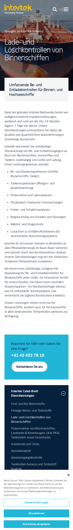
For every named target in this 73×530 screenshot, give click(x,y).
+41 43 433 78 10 (27, 355)
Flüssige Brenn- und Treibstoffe (31, 410)
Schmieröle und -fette (25, 444)
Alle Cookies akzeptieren (36, 525)
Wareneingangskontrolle (26, 457)
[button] (63, 393)
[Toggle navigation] (55, 9)
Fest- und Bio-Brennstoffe (28, 404)
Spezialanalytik (21, 451)
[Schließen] (68, 476)
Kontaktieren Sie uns (29, 367)
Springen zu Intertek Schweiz (24, 31)
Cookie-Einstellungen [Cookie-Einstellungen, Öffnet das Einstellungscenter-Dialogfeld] (37, 503)
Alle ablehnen (36, 514)
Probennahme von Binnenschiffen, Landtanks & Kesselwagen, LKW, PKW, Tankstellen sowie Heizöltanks (35, 432)
